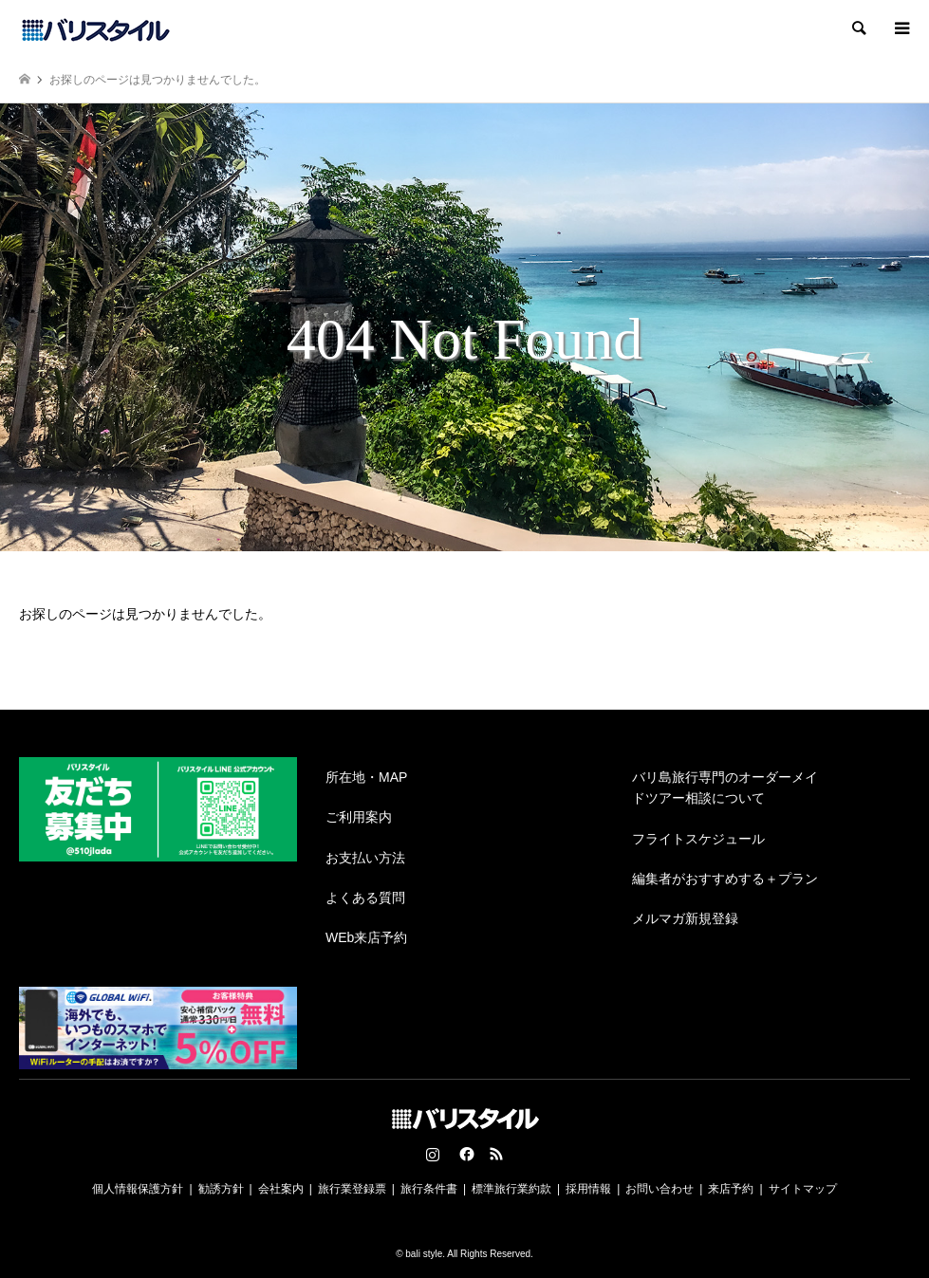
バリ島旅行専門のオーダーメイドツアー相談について (725, 787)
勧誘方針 (221, 1188)
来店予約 (730, 1188)
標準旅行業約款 (511, 1188)
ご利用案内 (358, 816)
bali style (423, 1254)
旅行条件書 (428, 1188)
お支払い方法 (365, 857)
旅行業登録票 (352, 1188)
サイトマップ (803, 1188)
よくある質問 (365, 897)
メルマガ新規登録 (685, 918)
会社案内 (281, 1188)
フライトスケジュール (698, 838)
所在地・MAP (366, 777)
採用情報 (588, 1188)
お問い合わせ (659, 1188)
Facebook (465, 1153)
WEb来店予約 (366, 937)
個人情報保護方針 (137, 1188)
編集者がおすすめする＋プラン (725, 878)
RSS (496, 1153)
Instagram (432, 1153)
